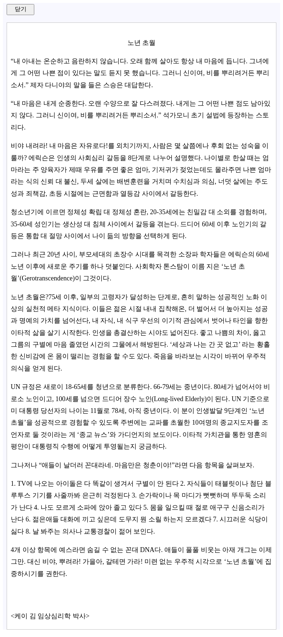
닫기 (21, 9)
